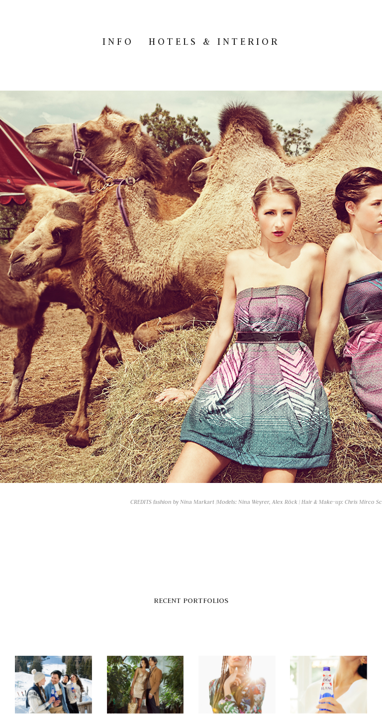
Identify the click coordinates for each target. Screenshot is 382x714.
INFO (118, 41)
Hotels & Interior (214, 41)
